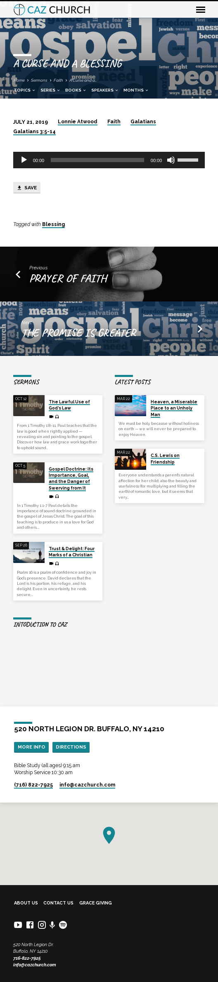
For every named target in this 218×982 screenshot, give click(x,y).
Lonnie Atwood (77, 122)
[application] (109, 160)
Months (136, 90)
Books (76, 90)
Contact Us (58, 903)
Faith (58, 80)
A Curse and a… (83, 80)
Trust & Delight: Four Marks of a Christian (72, 551)
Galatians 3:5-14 (34, 131)
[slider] (97, 160)
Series (50, 90)
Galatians (143, 122)
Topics (25, 90)
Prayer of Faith (67, 278)
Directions (71, 747)
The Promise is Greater (78, 332)
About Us (26, 903)
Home (19, 80)
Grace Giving (95, 903)
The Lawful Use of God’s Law (69, 404)
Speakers (105, 90)
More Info (31, 747)
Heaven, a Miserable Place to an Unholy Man (174, 408)
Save (27, 188)
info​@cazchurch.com (87, 785)
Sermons (39, 80)
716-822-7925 (27, 958)
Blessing (53, 224)
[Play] (24, 160)
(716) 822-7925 (33, 785)
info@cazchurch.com (34, 965)
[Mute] (171, 160)
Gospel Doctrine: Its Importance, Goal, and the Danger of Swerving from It (71, 478)
